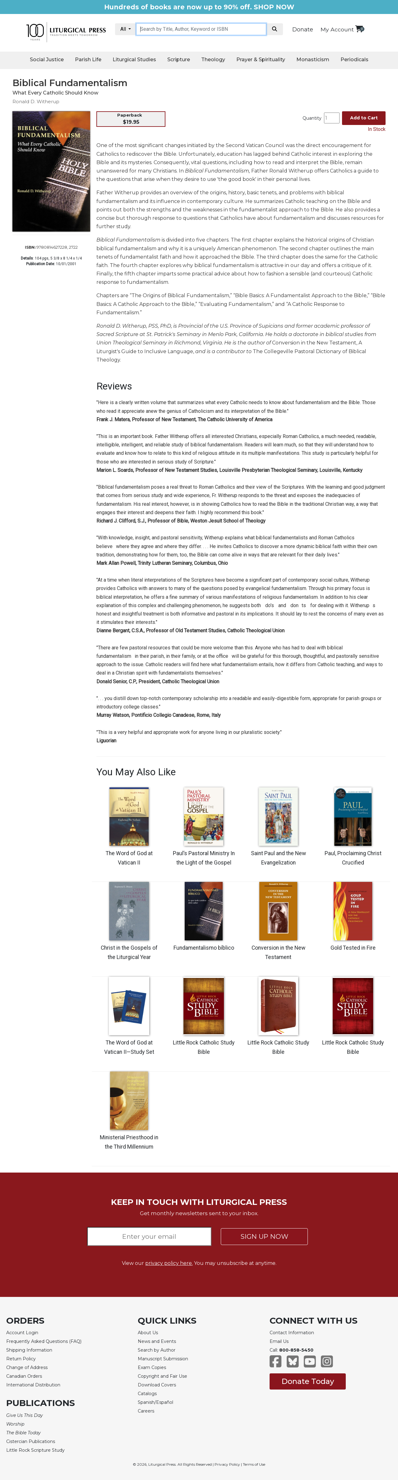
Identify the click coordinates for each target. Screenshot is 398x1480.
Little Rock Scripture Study (35, 1449)
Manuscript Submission (163, 1358)
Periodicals (354, 59)
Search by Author (156, 1350)
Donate (302, 29)
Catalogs (147, 1393)
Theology (213, 59)
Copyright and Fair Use (162, 1376)
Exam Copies (152, 1367)
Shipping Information (29, 1350)
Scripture (178, 59)
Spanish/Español (155, 1402)
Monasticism (312, 59)
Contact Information (292, 1332)
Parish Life (88, 59)
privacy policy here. (169, 1263)
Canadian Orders (24, 1376)
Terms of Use (254, 1463)
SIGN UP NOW (264, 1236)
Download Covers (157, 1384)
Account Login (22, 1332)
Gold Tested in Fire (353, 948)
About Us (148, 1332)
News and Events (157, 1341)
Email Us (279, 1341)
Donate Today (307, 1380)
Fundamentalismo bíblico (204, 948)
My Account (337, 29)
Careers (146, 1410)
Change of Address (27, 1367)
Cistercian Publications (30, 1441)
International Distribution (33, 1384)
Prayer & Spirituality (260, 59)
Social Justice (47, 59)
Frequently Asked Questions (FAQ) (43, 1341)
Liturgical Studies (134, 59)
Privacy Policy (227, 1463)
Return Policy (21, 1358)
